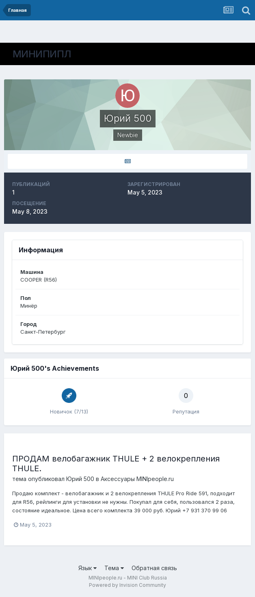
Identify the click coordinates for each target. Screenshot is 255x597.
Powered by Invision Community (127, 585)
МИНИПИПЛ (42, 54)
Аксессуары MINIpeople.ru (137, 478)
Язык (87, 567)
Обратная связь (154, 567)
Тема (114, 567)
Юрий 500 (80, 478)
